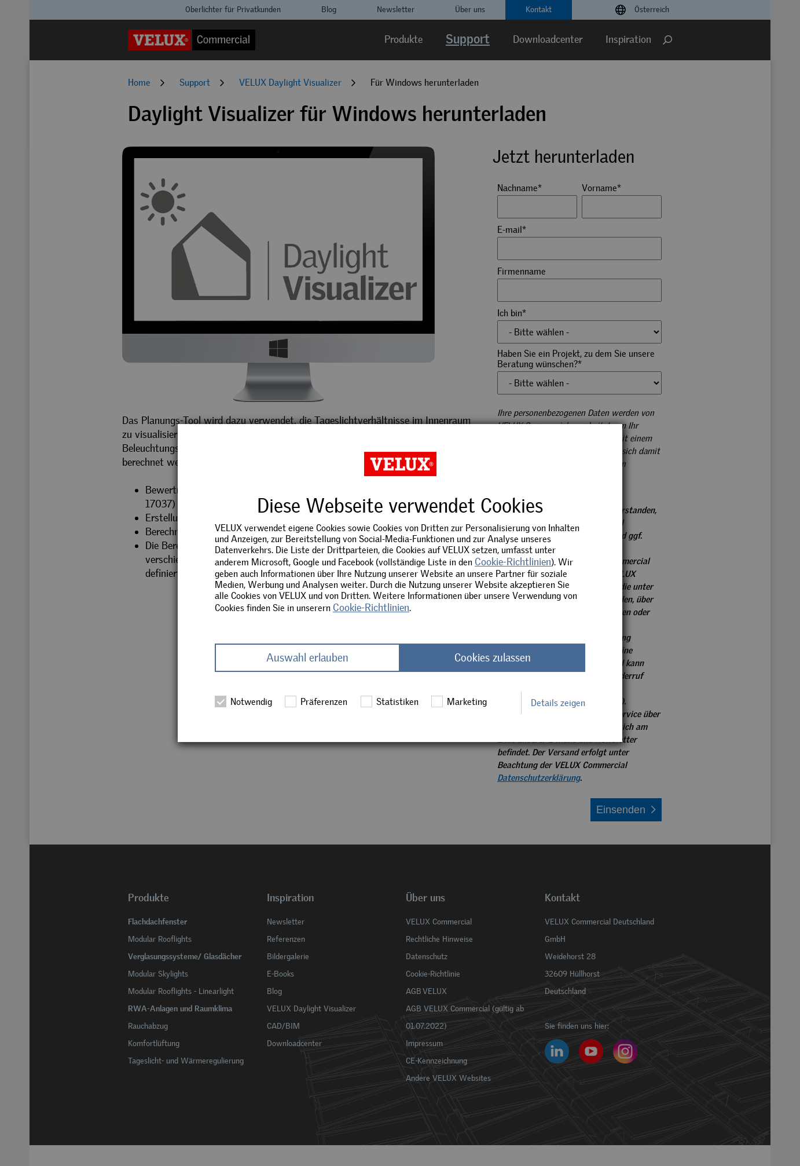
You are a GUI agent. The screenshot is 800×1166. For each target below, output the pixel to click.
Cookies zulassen (492, 657)
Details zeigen (558, 702)
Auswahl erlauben (307, 657)
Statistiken (390, 701)
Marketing (459, 701)
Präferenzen (316, 701)
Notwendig (243, 701)
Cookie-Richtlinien (513, 561)
